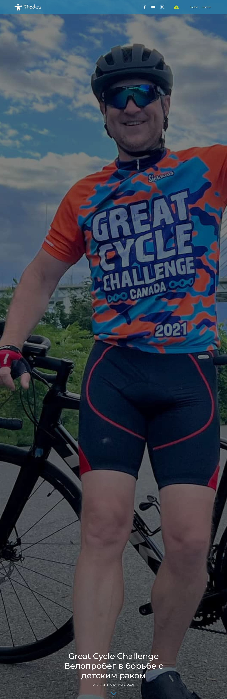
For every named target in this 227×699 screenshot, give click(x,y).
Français (206, 7)
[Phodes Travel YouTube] (153, 7)
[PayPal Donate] (174, 7)
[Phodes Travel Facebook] (144, 7)
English (194, 7)
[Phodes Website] (162, 7)
